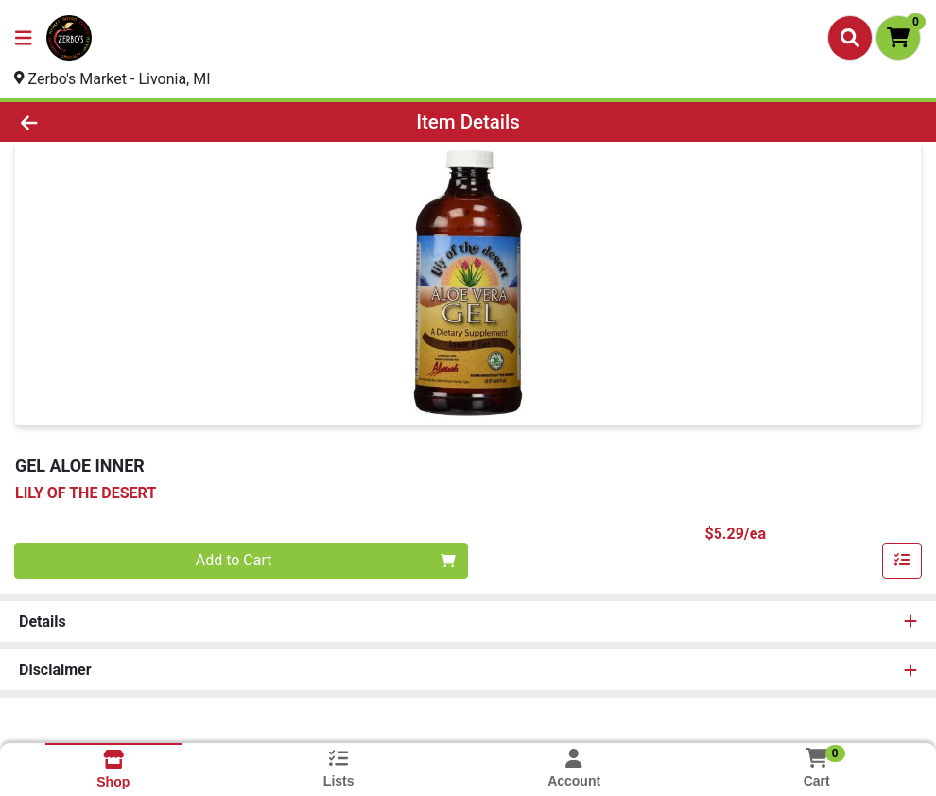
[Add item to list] (902, 561)
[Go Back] (128, 122)
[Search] (850, 38)
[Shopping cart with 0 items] (898, 38)
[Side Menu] (23, 38)
